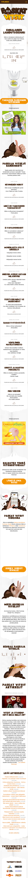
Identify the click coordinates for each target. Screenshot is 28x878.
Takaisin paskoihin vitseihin (14, 101)
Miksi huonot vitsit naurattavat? (11, 817)
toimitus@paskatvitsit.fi (14, 851)
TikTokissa (12, 526)
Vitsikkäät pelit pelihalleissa (11, 785)
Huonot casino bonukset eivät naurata (14, 819)
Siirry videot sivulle (14, 569)
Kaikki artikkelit (14, 833)
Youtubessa (21, 526)
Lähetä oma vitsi (14, 481)
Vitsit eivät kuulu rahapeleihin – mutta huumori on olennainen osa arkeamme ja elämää (14, 827)
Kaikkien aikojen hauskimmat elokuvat (14, 791)
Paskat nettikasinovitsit (11, 777)
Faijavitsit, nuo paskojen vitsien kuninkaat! (14, 778)
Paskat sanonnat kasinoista (11, 815)
